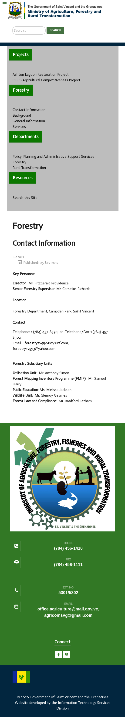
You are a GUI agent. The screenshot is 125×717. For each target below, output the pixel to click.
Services (19, 126)
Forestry (19, 162)
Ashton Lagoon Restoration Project (41, 74)
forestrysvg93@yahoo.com (34, 348)
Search (55, 30)
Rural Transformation (29, 167)
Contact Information (29, 110)
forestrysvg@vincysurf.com (46, 343)
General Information (29, 121)
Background (22, 115)
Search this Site (25, 197)
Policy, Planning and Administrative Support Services (53, 156)
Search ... (12, 26)
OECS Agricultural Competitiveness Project (46, 80)
